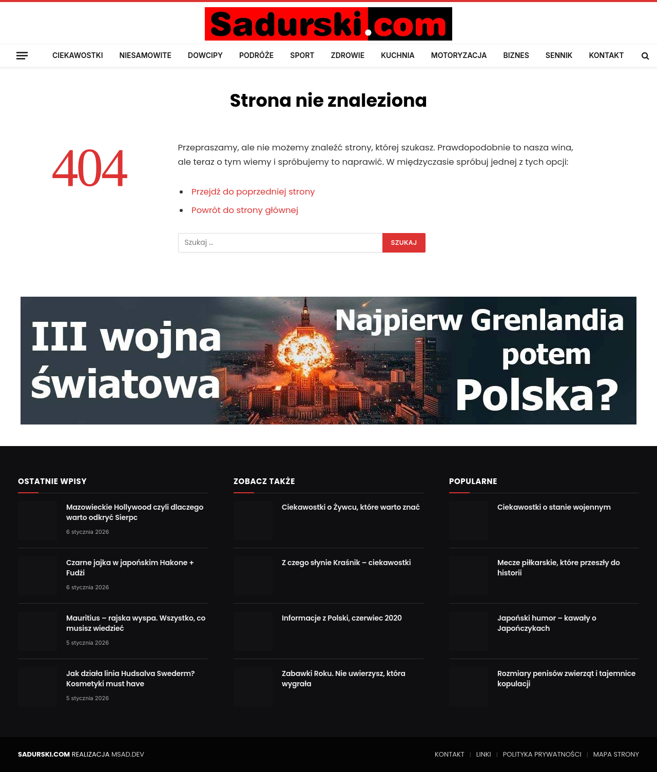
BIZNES (516, 55)
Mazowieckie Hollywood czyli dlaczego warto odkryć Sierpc (134, 512)
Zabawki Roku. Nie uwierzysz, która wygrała (343, 678)
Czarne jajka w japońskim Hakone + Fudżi (130, 567)
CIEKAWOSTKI (77, 55)
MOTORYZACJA (459, 55)
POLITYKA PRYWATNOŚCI (542, 754)
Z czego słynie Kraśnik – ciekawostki (346, 562)
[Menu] (22, 55)
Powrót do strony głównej (244, 210)
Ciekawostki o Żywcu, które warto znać (351, 507)
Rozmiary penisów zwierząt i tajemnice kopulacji (566, 678)
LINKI (483, 754)
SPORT (302, 55)
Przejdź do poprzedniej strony (253, 192)
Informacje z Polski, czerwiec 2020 (342, 618)
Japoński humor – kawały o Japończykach (546, 623)
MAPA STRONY (616, 754)
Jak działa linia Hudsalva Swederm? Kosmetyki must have (130, 678)
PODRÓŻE (256, 55)
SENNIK (559, 55)
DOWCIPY (205, 55)
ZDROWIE (348, 55)
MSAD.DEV (127, 754)
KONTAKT (606, 55)
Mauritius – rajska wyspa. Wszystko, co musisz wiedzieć (135, 623)
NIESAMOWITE (145, 55)
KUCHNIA (398, 55)
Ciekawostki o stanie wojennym (554, 507)
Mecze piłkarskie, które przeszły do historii (558, 567)
